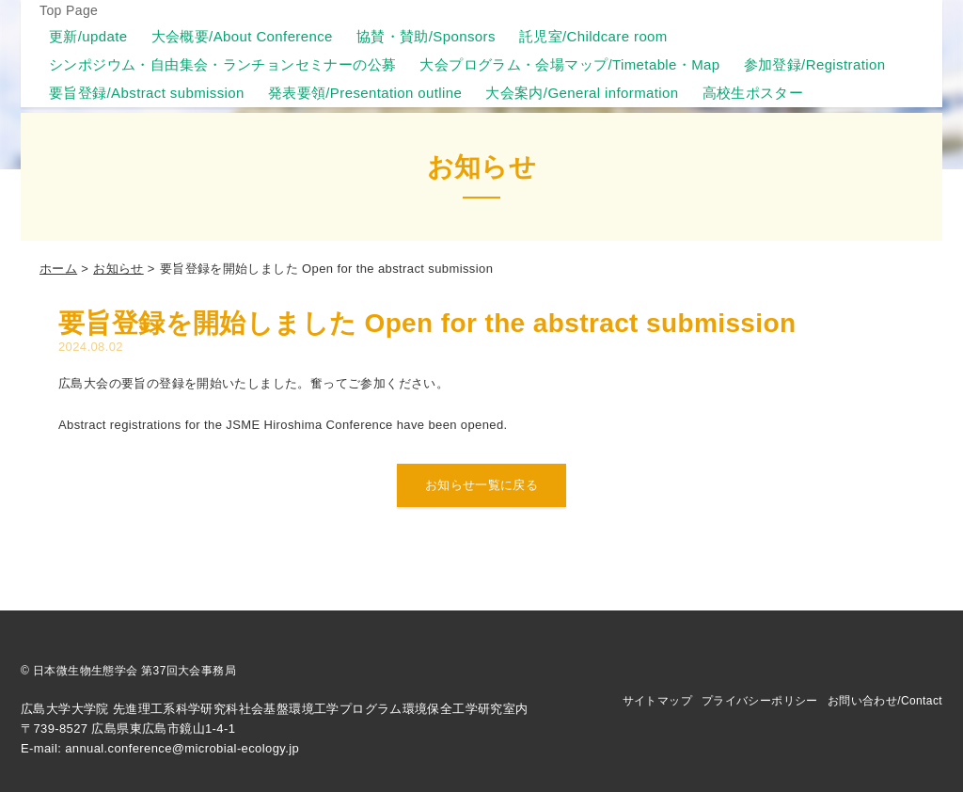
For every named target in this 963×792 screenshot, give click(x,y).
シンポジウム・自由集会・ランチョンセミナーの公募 (222, 64)
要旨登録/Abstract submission (147, 93)
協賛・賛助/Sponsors (426, 36)
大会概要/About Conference (242, 36)
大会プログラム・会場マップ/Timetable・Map (569, 64)
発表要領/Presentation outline (365, 93)
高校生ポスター (753, 93)
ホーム (58, 268)
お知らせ (118, 268)
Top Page (68, 10)
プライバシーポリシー (760, 700)
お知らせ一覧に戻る (482, 485)
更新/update (88, 36)
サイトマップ (657, 700)
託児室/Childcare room (593, 36)
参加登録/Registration (815, 64)
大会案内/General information (581, 93)
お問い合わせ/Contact (885, 700)
